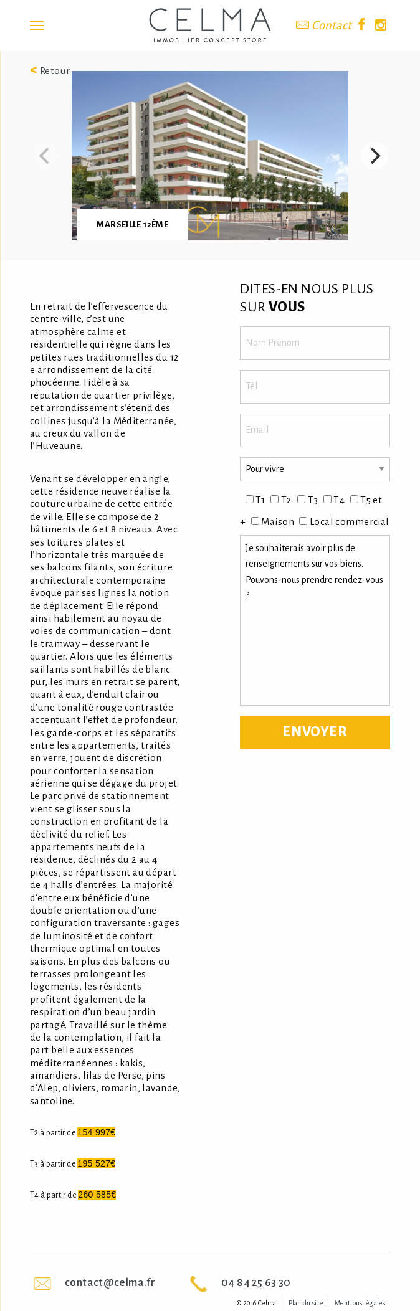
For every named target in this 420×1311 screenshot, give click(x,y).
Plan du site (306, 1303)
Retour (50, 70)
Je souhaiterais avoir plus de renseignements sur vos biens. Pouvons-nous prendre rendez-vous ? (315, 620)
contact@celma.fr (110, 1283)
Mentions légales (360, 1303)
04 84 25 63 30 (255, 1283)
